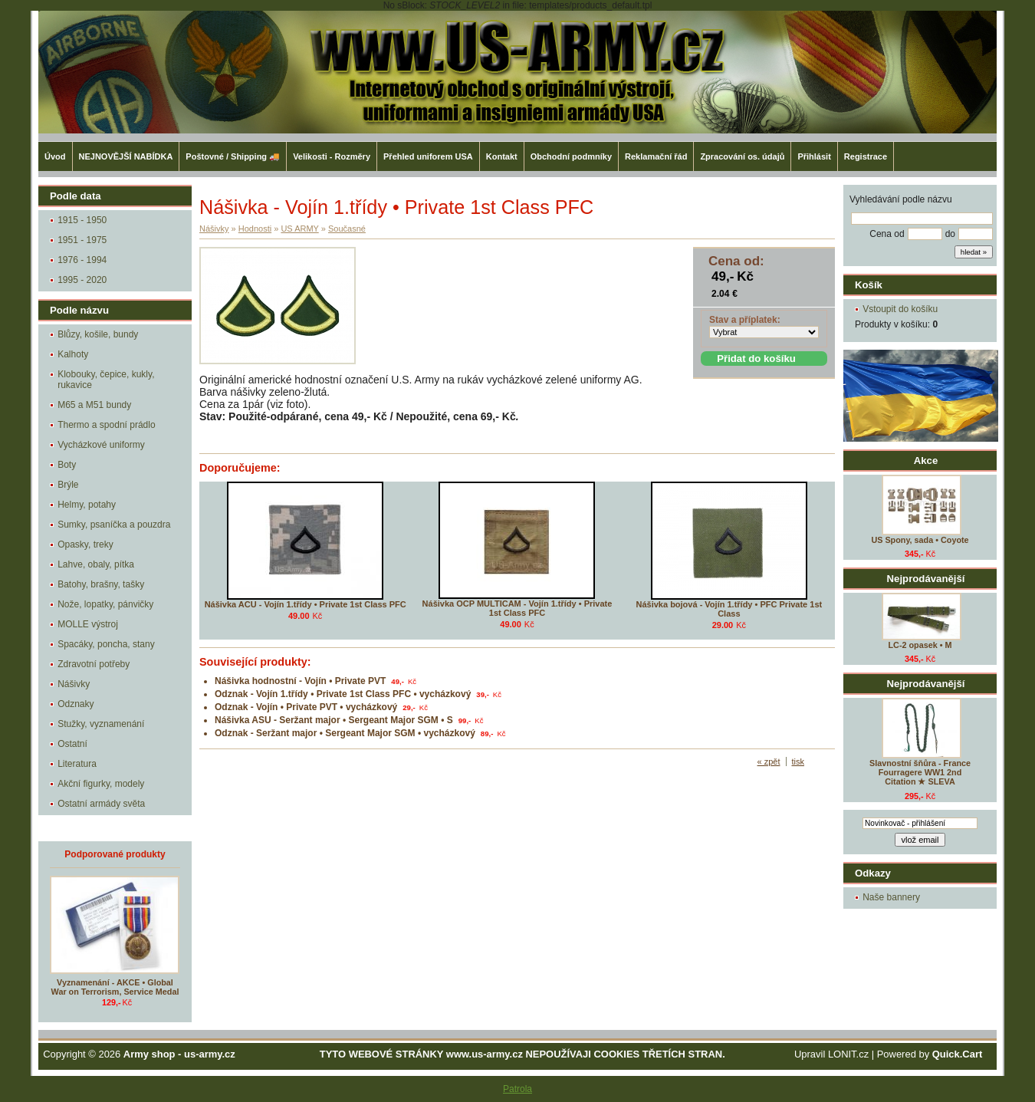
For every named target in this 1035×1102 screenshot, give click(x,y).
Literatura (77, 763)
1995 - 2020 (82, 280)
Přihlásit (813, 156)
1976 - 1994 (82, 260)
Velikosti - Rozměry (331, 156)
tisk (798, 761)
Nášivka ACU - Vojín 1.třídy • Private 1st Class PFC (305, 604)
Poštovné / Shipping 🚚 (233, 156)
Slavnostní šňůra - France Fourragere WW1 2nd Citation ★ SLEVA (920, 772)
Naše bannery (891, 897)
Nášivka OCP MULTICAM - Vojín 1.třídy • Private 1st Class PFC (517, 608)
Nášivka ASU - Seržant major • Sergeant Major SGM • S (334, 720)
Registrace (865, 156)
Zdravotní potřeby (94, 664)
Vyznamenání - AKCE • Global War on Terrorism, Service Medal (115, 987)
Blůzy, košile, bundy (98, 334)
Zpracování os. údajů (742, 156)
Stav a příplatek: (744, 319)
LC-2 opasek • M (920, 645)
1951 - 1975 (82, 240)
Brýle (68, 484)
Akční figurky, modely (101, 783)
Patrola (517, 1089)
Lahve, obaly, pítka (96, 564)
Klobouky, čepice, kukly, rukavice (106, 379)
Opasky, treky (85, 544)
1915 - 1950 (82, 220)
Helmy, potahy (87, 504)
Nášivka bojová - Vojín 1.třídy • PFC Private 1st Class (729, 609)
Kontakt (502, 156)
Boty (67, 464)
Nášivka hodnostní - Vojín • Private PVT (300, 681)
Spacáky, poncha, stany (106, 644)
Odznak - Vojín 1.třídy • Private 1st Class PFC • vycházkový (343, 694)
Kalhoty (73, 354)
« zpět (768, 761)
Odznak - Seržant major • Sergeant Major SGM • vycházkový (345, 733)
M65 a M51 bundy (94, 405)
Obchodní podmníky (571, 156)
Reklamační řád (656, 156)
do (950, 234)
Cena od (886, 234)
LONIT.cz (848, 1054)
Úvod (55, 156)
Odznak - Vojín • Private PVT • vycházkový (306, 707)
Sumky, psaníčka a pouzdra (114, 524)
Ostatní (72, 744)
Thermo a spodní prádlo (106, 424)
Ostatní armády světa (101, 803)
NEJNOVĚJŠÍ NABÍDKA (126, 156)
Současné (347, 228)
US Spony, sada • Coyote (919, 539)
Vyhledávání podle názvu (900, 199)
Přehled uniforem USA (428, 156)
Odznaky (76, 704)
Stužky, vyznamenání (101, 724)
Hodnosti (254, 228)
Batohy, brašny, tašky (101, 584)
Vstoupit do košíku (900, 309)
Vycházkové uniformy (101, 444)
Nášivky (74, 684)
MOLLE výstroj (88, 624)
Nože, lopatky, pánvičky (105, 604)
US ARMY (299, 228)
